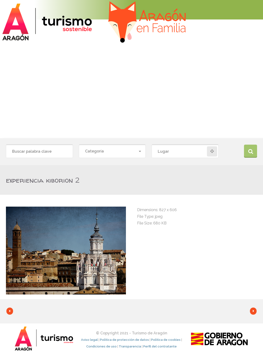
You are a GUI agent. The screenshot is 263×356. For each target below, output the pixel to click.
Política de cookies (166, 340)
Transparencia (130, 346)
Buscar (250, 151)
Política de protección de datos (124, 340)
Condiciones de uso (101, 346)
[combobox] (112, 151)
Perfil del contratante (160, 346)
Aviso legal (89, 340)
